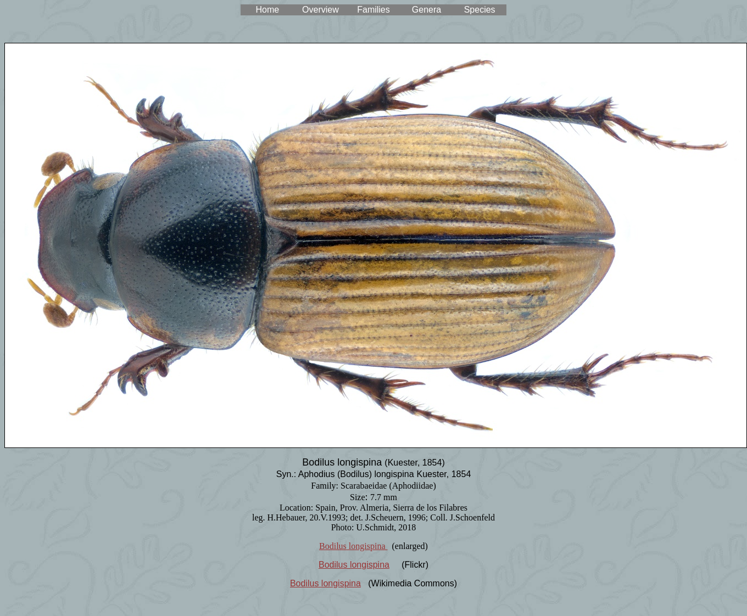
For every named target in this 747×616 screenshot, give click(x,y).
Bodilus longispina (353, 546)
